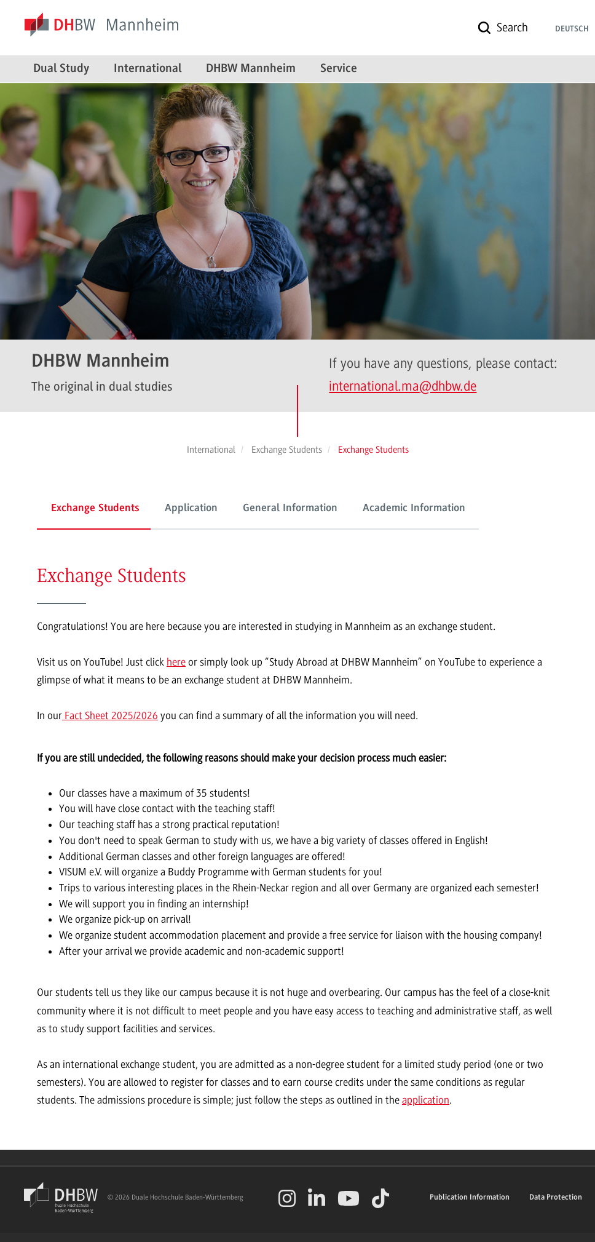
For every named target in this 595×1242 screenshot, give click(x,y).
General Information (290, 508)
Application (191, 508)
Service (338, 69)
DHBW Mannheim (251, 69)
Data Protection (555, 1197)
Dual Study (61, 69)
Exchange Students (95, 508)
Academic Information (414, 508)
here (176, 662)
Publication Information (470, 1197)
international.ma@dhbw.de (402, 386)
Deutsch (572, 29)
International (147, 69)
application (425, 1100)
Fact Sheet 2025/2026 (110, 715)
